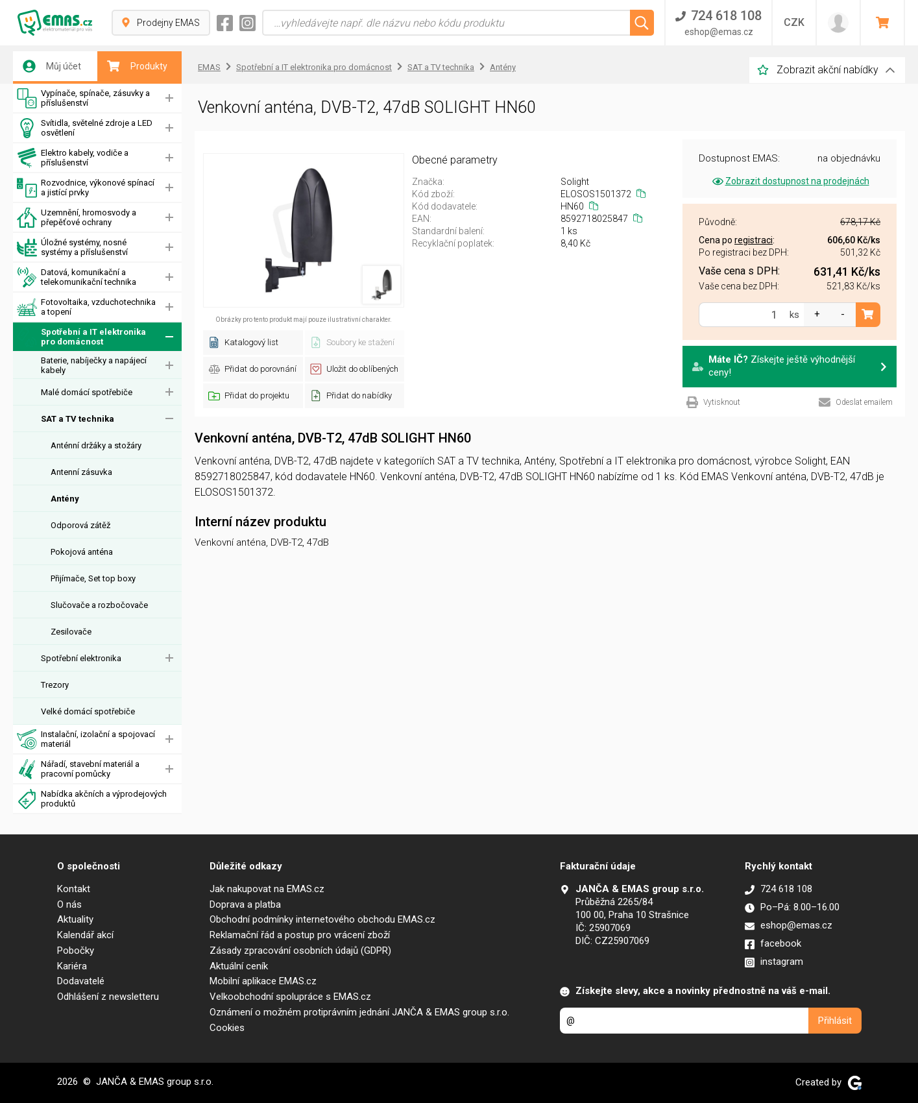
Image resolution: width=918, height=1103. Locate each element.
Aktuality (75, 919)
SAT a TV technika (77, 419)
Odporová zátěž (80, 525)
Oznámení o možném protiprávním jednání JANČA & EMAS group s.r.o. (359, 1012)
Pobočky (75, 950)
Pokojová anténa (82, 552)
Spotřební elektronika (81, 658)
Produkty (137, 66)
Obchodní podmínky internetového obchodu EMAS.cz (322, 919)
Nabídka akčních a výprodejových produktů (92, 799)
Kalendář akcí (85, 935)
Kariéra (72, 966)
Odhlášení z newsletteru (108, 996)
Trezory (55, 685)
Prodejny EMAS (161, 23)
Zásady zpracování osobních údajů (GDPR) (300, 950)
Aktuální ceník (239, 966)
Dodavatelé (80, 981)
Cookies (227, 1028)
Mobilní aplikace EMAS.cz (263, 981)
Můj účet (52, 66)
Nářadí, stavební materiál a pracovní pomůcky (78, 769)
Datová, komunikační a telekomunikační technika (76, 277)
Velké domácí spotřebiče (88, 711)
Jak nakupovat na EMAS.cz (267, 889)
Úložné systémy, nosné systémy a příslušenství (72, 247)
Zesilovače (71, 631)
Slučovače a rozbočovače (99, 605)
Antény (65, 498)
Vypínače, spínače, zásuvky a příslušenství (83, 98)
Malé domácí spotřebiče (86, 392)
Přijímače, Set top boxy (93, 578)
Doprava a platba (245, 904)
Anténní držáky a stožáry (96, 445)
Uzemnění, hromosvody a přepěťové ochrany (76, 218)
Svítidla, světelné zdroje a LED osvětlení (84, 128)
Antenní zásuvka (81, 472)
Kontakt (73, 889)
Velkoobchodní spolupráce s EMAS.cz (290, 996)
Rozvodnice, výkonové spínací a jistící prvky (85, 188)
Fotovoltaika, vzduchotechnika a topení (86, 307)
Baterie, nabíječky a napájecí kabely (94, 365)
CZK (794, 22)
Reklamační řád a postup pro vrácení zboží (300, 935)
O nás (69, 904)
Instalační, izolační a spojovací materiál (86, 739)
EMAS (209, 67)
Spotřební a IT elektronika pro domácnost (81, 337)
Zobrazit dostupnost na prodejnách (789, 181)
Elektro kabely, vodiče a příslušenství (72, 158)
